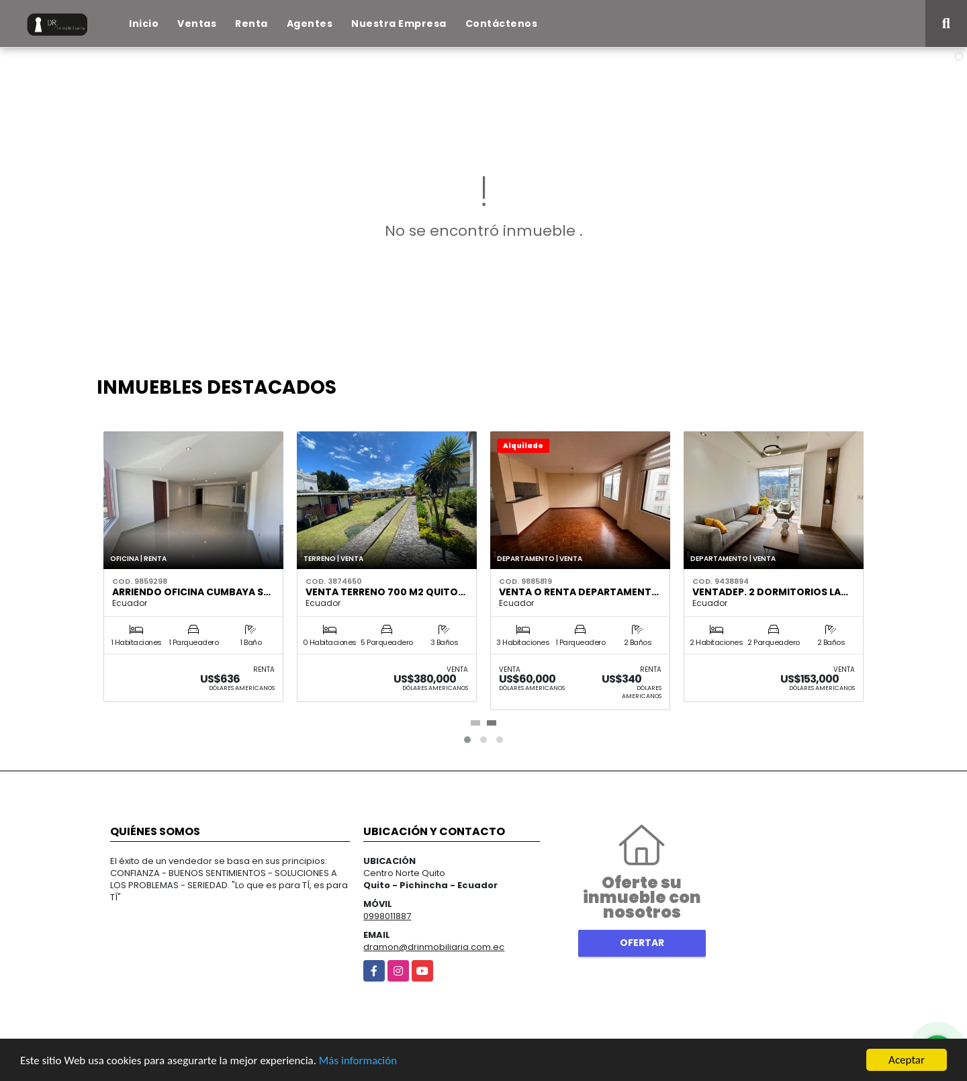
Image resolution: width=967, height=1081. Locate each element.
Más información (358, 1060)
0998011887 (387, 916)
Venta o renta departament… (579, 592)
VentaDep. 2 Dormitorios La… (770, 592)
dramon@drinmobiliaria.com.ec (433, 947)
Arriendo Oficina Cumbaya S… (191, 592)
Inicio (143, 23)
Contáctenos (501, 23)
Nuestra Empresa (399, 23)
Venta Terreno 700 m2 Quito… (385, 592)
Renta (251, 23)
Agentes (310, 23)
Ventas (196, 23)
